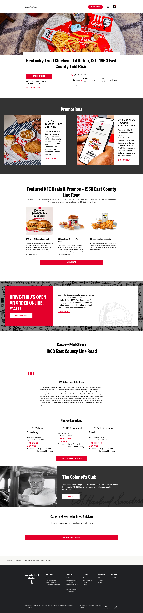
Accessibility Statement (30, 608)
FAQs (99, 578)
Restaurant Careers (87, 578)
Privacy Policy (28, 605)
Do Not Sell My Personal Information (63, 605)
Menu (47, 578)
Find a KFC (113, 578)
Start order (95, 7)
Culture (85, 582)
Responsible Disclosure (71, 589)
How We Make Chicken (71, 580)
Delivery (113, 80)
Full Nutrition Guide (51, 580)
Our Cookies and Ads (47, 605)
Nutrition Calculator (51, 582)
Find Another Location (71, 459)
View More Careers (71, 538)
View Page (31, 447)
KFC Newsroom (70, 591)
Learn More (64, 312)
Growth (85, 584)
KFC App (100, 582)
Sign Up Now (124, 160)
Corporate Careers (87, 580)
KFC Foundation (70, 582)
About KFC (68, 578)
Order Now (50, 159)
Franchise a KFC (70, 587)
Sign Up (71, 497)
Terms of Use (37, 605)
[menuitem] (40, 7)
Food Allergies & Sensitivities (53, 584)
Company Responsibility (72, 584)
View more (71, 263)
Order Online (39, 76)
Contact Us (100, 580)
